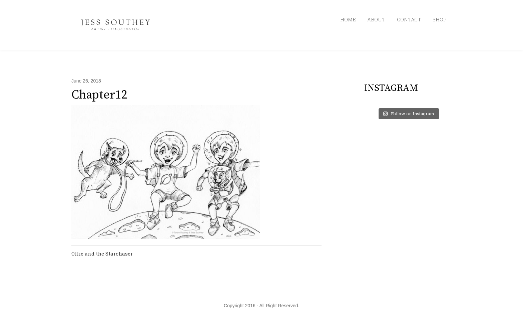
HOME (348, 19)
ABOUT (376, 19)
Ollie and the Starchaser (102, 253)
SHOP (440, 19)
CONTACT (409, 19)
